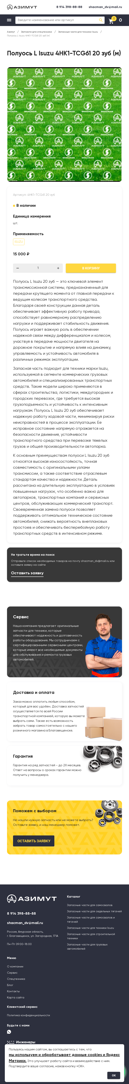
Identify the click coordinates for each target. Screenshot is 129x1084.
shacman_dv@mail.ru (105, 7)
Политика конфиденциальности (28, 1015)
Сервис (12, 972)
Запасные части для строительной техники (91, 936)
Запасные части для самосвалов (89, 905)
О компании (15, 966)
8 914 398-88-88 (69, 7)
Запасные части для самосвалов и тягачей (91, 919)
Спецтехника (16, 979)
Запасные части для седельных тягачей (94, 911)
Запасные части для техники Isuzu (90, 928)
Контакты (13, 991)
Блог (10, 985)
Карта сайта (15, 997)
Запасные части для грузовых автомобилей (87, 946)
